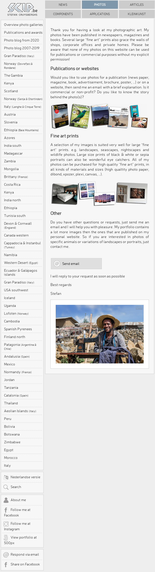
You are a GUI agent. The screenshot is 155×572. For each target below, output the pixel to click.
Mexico (9, 364)
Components (63, 14)
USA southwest (16, 290)
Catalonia (16, 395)
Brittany (16, 177)
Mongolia (11, 169)
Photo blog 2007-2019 (21, 48)
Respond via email (21, 555)
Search (12, 487)
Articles (137, 5)
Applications (100, 14)
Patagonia (20, 347)
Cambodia (12, 321)
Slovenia (10, 122)
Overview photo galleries (23, 25)
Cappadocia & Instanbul (22, 245)
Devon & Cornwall (18, 225)
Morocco (11, 458)
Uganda (10, 306)
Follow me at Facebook (16, 512)
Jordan (9, 380)
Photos (100, 5)
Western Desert (21, 263)
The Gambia (13, 75)
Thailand (11, 403)
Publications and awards (23, 32)
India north (12, 200)
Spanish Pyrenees (18, 329)
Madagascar (13, 153)
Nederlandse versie (21, 477)
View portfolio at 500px (20, 540)
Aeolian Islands (20, 411)
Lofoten (16, 313)
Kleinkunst (137, 14)
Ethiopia (21, 130)
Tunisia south (15, 216)
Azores (9, 138)
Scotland (11, 91)
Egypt (8, 450)
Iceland (9, 298)
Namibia (10, 255)
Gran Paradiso (19, 56)
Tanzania (11, 388)
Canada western (16, 235)
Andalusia (17, 356)
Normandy (18, 372)
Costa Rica (12, 184)
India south (12, 146)
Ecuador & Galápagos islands (20, 272)
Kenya (9, 83)
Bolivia (9, 426)
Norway (18, 66)
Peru (7, 419)
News (63, 5)
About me (14, 500)
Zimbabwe (12, 442)
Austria (10, 114)
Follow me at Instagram (16, 526)
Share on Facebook (21, 565)
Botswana (12, 434)
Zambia (10, 161)
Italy (22, 107)
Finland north (14, 337)
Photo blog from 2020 (21, 40)
